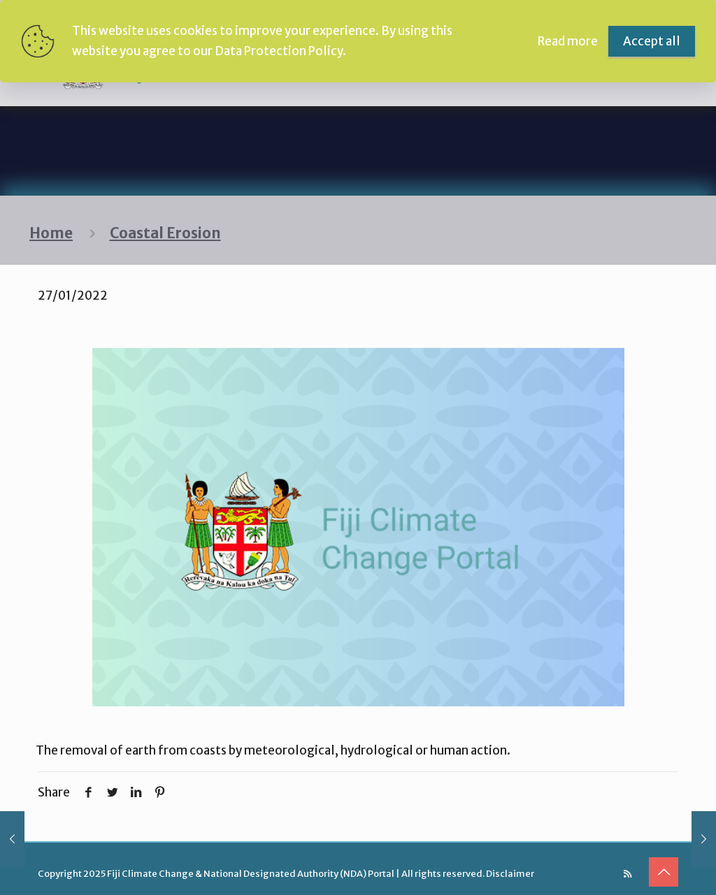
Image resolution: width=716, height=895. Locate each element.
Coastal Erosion (165, 233)
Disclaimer (510, 874)
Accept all (651, 41)
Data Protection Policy (279, 51)
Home (51, 233)
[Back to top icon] (663, 872)
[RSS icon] (627, 873)
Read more (568, 41)
